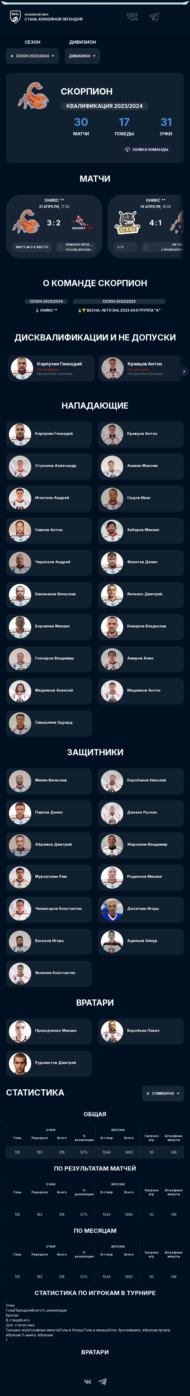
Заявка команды (146, 150)
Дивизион (82, 56)
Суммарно (162, 1093)
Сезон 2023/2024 (31, 56)
